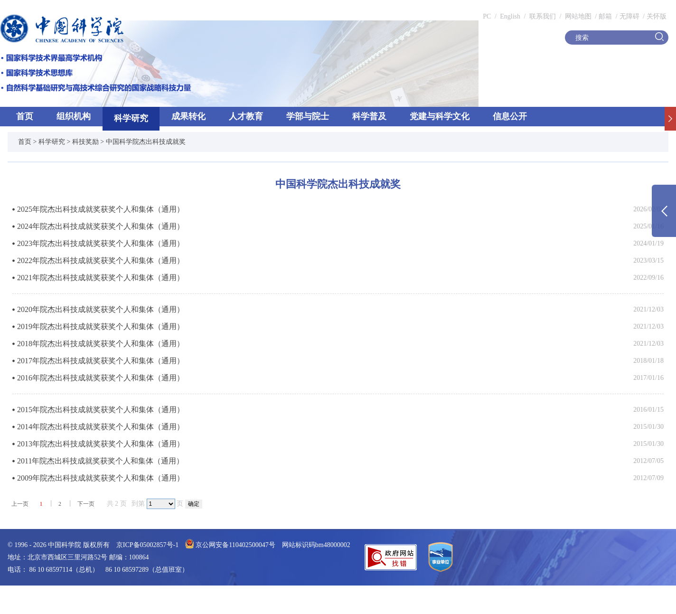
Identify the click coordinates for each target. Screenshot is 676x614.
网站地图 (577, 16)
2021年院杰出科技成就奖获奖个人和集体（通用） (100, 278)
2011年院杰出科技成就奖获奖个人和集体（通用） (100, 461)
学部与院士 (307, 116)
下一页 (85, 504)
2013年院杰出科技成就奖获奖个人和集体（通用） (100, 444)
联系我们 (542, 16)
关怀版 (657, 16)
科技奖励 (85, 141)
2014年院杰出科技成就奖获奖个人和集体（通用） (100, 427)
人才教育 (246, 116)
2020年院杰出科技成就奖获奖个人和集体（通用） (100, 309)
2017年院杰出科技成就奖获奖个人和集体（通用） (100, 361)
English (510, 16)
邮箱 (605, 16)
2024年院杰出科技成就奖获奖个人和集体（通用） (100, 226)
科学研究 (131, 118)
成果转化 (188, 116)
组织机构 (73, 116)
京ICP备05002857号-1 (147, 544)
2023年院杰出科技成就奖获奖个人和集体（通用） (100, 243)
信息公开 (510, 116)
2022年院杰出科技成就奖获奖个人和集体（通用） (100, 260)
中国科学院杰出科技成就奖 (146, 141)
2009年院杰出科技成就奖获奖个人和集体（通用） (100, 478)
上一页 (19, 504)
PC (487, 16)
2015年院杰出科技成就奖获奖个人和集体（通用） (100, 410)
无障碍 (629, 16)
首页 (24, 116)
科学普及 (369, 116)
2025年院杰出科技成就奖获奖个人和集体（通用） (100, 209)
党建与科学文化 (439, 116)
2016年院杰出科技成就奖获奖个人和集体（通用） (100, 378)
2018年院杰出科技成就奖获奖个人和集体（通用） (100, 344)
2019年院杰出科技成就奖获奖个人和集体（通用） (100, 326)
